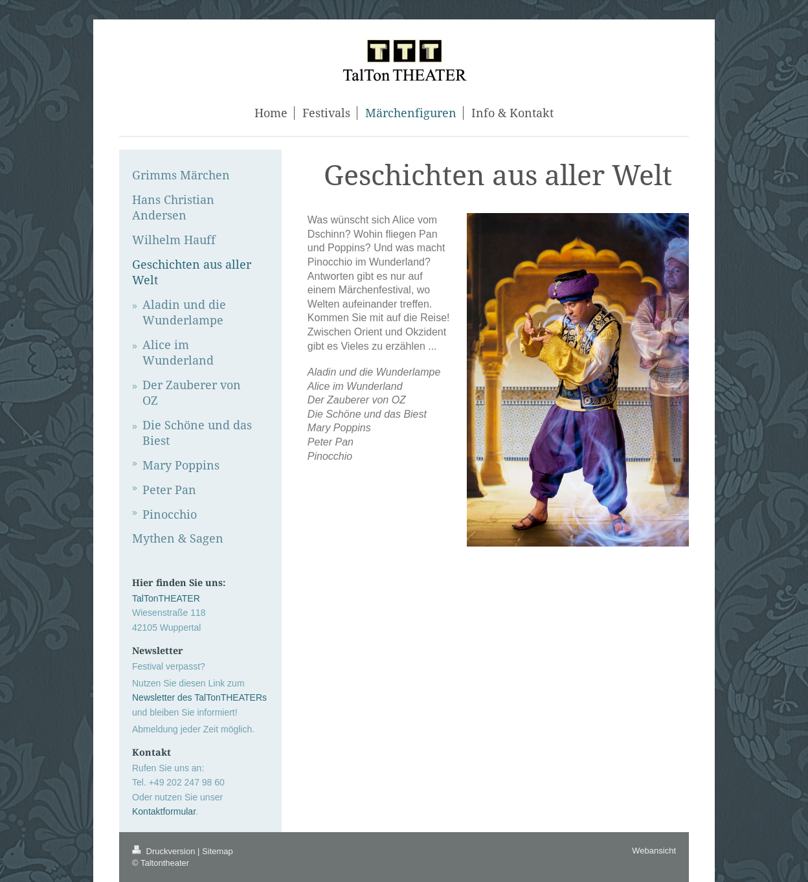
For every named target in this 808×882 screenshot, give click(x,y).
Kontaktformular (164, 811)
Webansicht (654, 850)
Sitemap (217, 851)
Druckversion (164, 851)
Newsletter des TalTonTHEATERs (199, 697)
